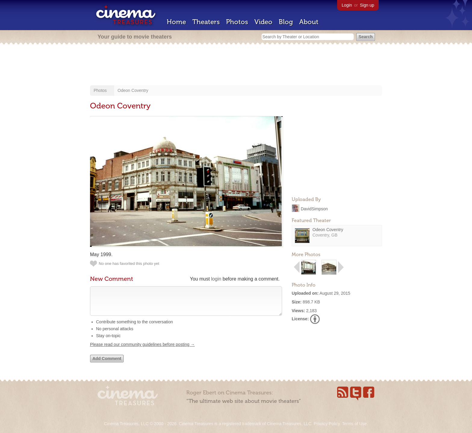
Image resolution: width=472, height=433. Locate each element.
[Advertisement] (236, 65)
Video (263, 22)
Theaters (206, 22)
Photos (237, 22)
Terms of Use (354, 423)
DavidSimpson (314, 208)
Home (176, 22)
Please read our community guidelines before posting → (142, 350)
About (308, 22)
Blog (286, 22)
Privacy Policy (327, 423)
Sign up (367, 5)
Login (347, 5)
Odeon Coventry (133, 90)
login (216, 278)
